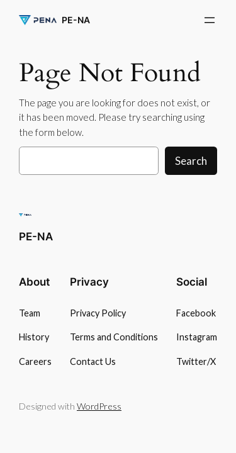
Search (191, 160)
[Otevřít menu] (209, 20)
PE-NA (76, 19)
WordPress (99, 406)
